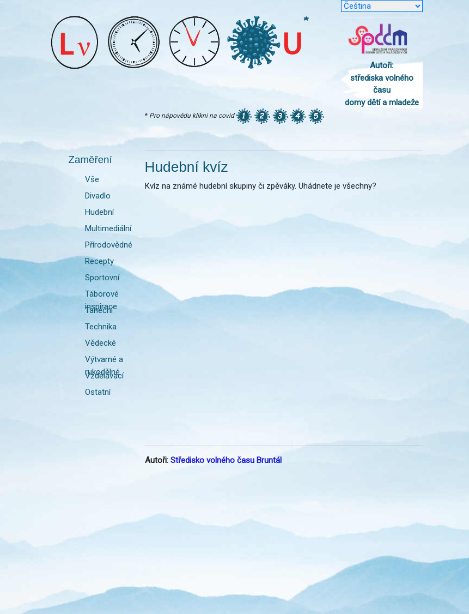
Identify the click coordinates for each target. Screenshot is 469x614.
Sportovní (102, 277)
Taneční (99, 310)
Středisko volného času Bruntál (226, 460)
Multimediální (108, 228)
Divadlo (98, 196)
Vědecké (100, 343)
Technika (101, 327)
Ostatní (98, 392)
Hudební (99, 212)
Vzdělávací (104, 376)
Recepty (99, 261)
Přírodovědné (108, 245)
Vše (92, 179)
